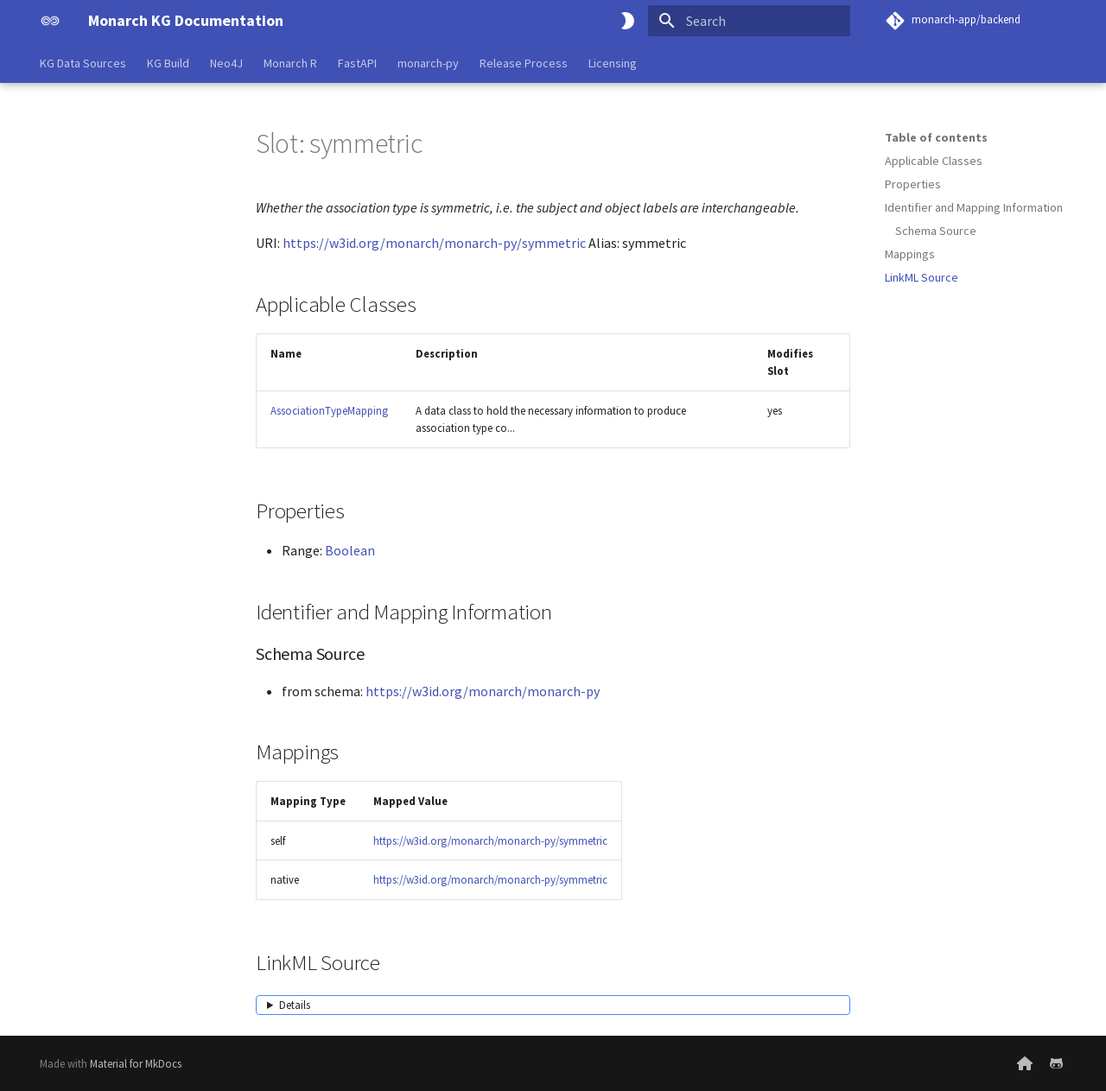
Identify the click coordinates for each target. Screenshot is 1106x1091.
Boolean (350, 550)
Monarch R (290, 63)
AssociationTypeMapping (329, 410)
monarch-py (428, 63)
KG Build (168, 63)
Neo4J (226, 63)
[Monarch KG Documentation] (50, 20)
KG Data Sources (83, 63)
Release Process (524, 63)
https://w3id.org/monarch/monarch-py (482, 691)
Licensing (612, 63)
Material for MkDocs (135, 1063)
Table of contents (936, 137)
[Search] (749, 20)
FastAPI (357, 63)
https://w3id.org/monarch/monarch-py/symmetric (434, 242)
